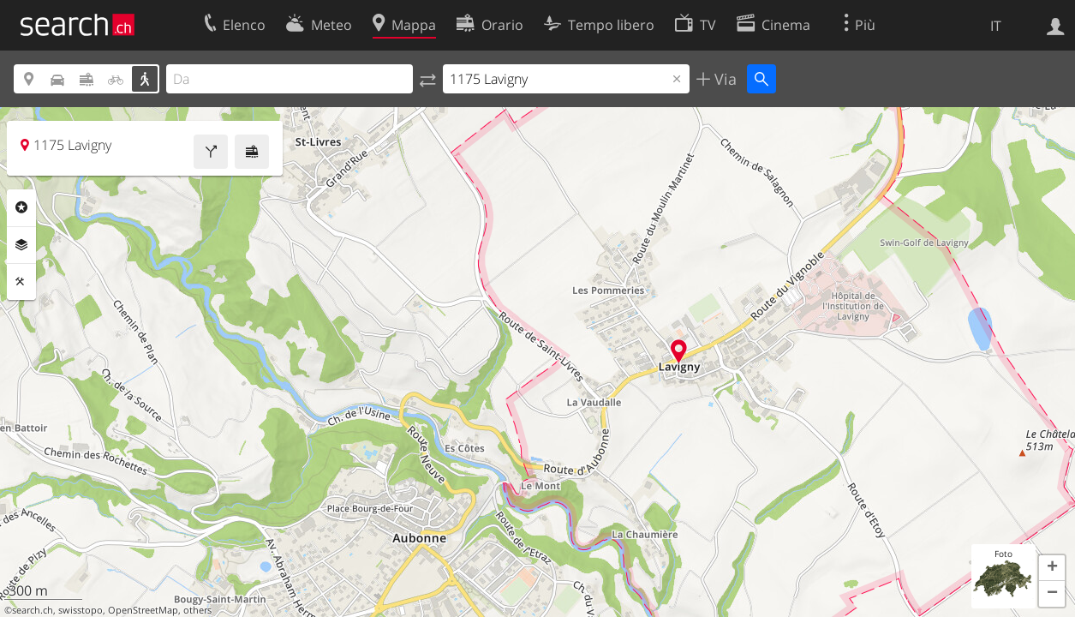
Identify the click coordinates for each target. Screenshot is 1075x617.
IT (995, 25)
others (197, 610)
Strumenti (21, 282)
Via (723, 79)
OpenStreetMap (143, 610)
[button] (1052, 568)
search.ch (32, 610)
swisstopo (80, 610)
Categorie (21, 207)
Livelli (21, 245)
